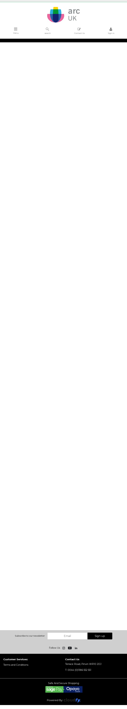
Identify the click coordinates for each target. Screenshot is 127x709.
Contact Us (79, 30)
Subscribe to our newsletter (30, 635)
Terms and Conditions (15, 664)
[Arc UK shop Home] (63, 22)
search (48, 30)
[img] (64, 647)
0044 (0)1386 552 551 (78, 669)
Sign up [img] (100, 636)
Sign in (111, 30)
